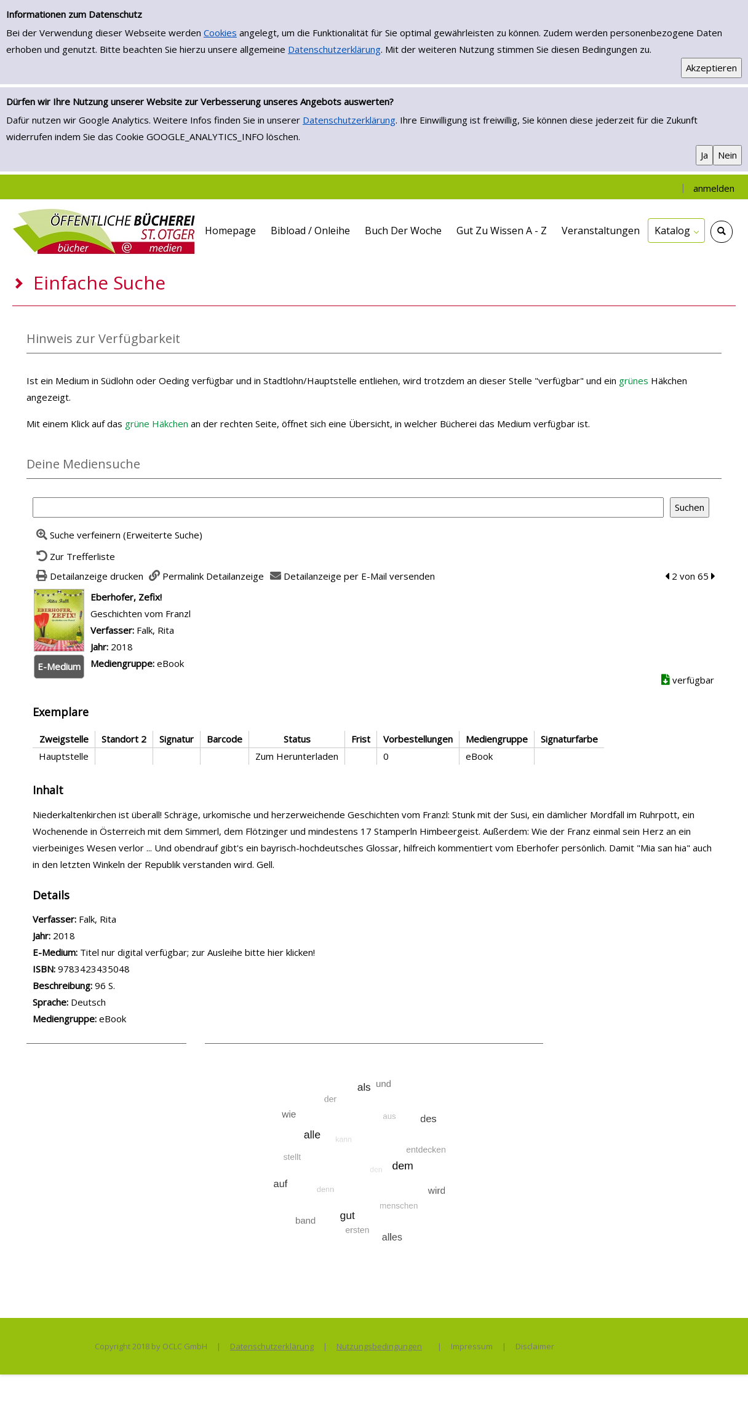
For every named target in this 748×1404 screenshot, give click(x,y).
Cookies (220, 32)
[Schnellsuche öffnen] (721, 232)
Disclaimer (534, 1346)
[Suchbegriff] (348, 507)
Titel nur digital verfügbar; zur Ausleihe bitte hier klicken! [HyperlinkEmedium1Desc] (197, 952)
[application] (676, 230)
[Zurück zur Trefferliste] (74, 556)
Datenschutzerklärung (334, 49)
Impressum (472, 1346)
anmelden (713, 188)
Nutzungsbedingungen (379, 1346)
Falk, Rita (155, 630)
